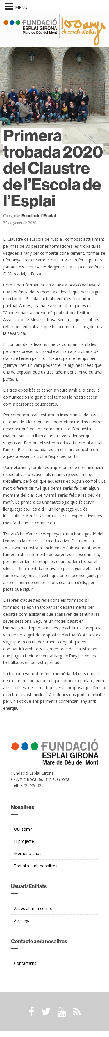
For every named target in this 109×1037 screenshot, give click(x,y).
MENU (21, 7)
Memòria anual (28, 853)
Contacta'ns (25, 963)
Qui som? (23, 829)
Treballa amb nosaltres (35, 865)
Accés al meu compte (34, 908)
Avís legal (22, 920)
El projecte (24, 841)
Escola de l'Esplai (38, 215)
